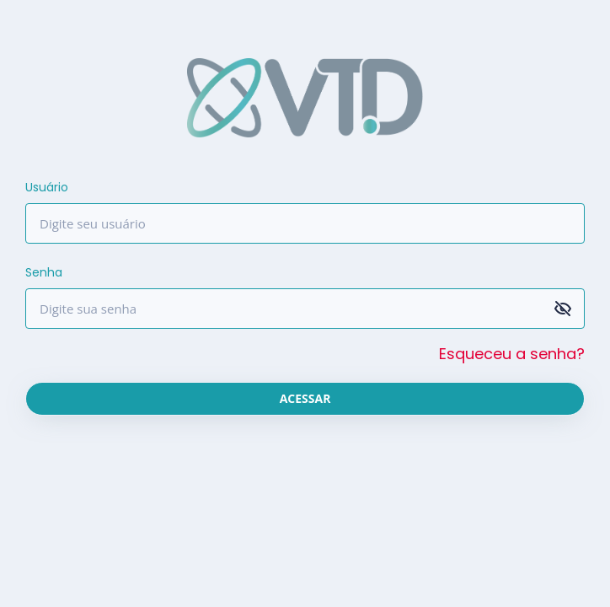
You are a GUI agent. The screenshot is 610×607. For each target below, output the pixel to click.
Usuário (46, 187)
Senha (43, 272)
